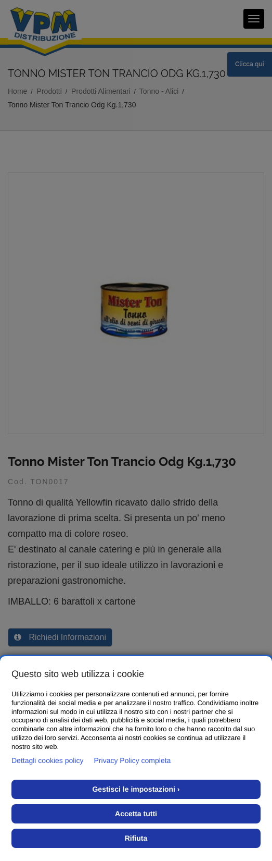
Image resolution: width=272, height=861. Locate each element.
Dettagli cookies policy (47, 760)
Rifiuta (136, 838)
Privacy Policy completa (132, 760)
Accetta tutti (136, 813)
